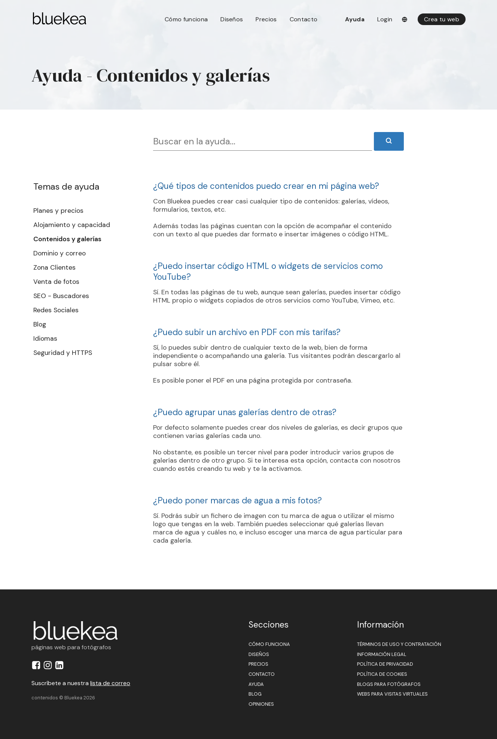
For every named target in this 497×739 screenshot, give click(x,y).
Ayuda (355, 19)
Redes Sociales (56, 310)
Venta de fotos (56, 281)
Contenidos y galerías (67, 239)
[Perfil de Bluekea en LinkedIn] (60, 668)
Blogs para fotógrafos (389, 684)
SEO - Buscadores (61, 296)
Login (385, 19)
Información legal (381, 654)
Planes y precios (58, 210)
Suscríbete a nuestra (80, 683)
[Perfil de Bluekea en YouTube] (72, 668)
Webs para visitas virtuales (392, 694)
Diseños (231, 19)
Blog (39, 324)
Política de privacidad (385, 664)
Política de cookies (382, 674)
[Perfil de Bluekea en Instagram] (49, 668)
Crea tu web (441, 19)
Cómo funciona (186, 19)
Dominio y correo (59, 253)
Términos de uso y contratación (399, 644)
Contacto (304, 19)
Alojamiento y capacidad (71, 225)
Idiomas (45, 338)
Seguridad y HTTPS (62, 353)
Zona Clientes (54, 267)
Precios (266, 19)
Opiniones (261, 704)
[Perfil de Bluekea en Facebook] (37, 668)
